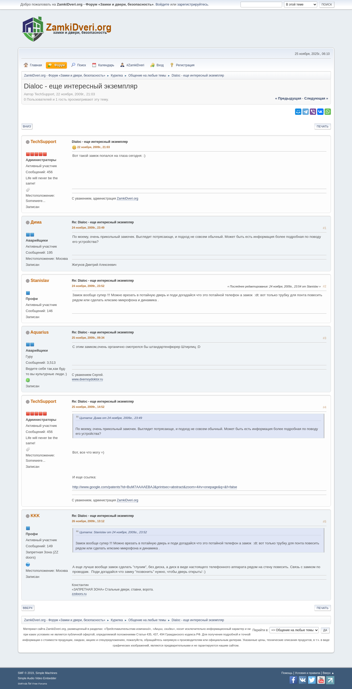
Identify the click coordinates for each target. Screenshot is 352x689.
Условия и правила (307, 672)
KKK (35, 515)
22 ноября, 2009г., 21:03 (93, 147)
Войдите (162, 4)
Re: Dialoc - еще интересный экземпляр (103, 222)
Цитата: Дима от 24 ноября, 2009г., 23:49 (111, 417)
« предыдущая (288, 98)
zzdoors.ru (79, 594)
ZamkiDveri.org (127, 198)
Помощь (286, 672)
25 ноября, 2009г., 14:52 (88, 406)
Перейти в (260, 630)
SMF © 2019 (26, 672)
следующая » (316, 98)
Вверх (28, 608)
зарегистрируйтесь (192, 4)
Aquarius (39, 332)
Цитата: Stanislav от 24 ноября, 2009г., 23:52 (113, 532)
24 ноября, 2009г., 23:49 (88, 227)
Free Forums (39, 683)
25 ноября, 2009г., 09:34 (88, 337)
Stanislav (40, 280)
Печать (322, 126)
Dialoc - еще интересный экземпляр (100, 142)
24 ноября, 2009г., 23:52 (88, 285)
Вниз (27, 126)
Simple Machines (46, 672)
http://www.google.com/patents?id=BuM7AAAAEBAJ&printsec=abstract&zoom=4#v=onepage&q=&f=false (155, 487)
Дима (36, 222)
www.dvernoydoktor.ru (87, 379)
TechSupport (43, 141)
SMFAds (23, 683)
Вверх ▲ (328, 672)
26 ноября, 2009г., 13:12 (88, 521)
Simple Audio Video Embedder (37, 678)
